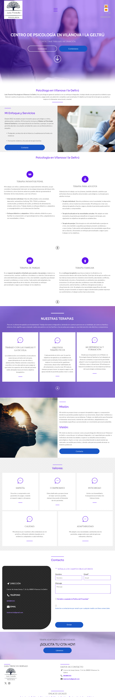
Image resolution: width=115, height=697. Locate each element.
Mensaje (58, 583)
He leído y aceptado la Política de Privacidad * (73, 599)
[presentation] (72, 615)
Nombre (58, 574)
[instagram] (109, 13)
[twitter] (106, 13)
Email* (86, 574)
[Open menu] (56, 10)
